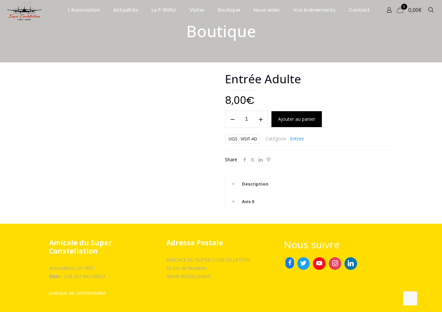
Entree (297, 138)
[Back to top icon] (410, 298)
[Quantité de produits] (246, 119)
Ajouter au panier (296, 119)
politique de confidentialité (77, 293)
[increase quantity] (260, 119)
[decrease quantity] (232, 119)
